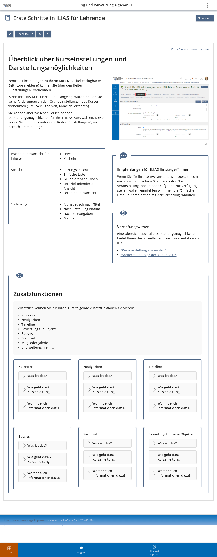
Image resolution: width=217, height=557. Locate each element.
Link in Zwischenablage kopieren (24, 520)
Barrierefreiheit (74, 526)
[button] (42, 375)
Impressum (14, 526)
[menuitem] (81, 550)
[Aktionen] (47, 34)
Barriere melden (99, 526)
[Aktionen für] (205, 18)
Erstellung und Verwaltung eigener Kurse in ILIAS (106, 5)
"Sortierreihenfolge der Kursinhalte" (149, 255)
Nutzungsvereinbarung (129, 526)
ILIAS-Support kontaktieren (43, 526)
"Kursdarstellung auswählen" (143, 250)
